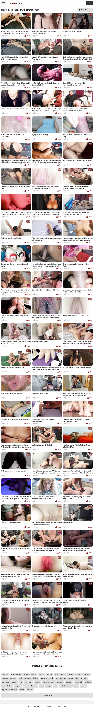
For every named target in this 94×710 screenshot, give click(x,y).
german (63, 678)
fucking (35, 678)
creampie (69, 682)
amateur (84, 678)
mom (53, 682)
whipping (44, 678)
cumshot (26, 674)
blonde (62, 674)
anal (20, 678)
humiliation (71, 674)
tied (21, 682)
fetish (42, 686)
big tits (70, 678)
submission (6, 682)
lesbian (9, 686)
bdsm (77, 678)
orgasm (83, 686)
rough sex (18, 686)
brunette (50, 674)
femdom (30, 690)
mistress (13, 678)
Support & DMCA (34, 706)
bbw (3, 686)
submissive (13, 690)
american (5, 674)
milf (78, 674)
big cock (41, 674)
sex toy (14, 682)
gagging (37, 682)
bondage (5, 678)
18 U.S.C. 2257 (61, 706)
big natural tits (16, 674)
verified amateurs (66, 686)
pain (30, 682)
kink (56, 674)
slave (55, 686)
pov (26, 682)
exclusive (60, 682)
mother (21, 690)
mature (33, 674)
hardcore (34, 686)
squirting (88, 682)
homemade (78, 682)
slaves (76, 686)
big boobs (27, 678)
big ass (4, 690)
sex (57, 678)
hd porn (26, 686)
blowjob (48, 686)
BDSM (16, 3)
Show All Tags (47, 695)
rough (51, 678)
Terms (48, 706)
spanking (46, 682)
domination (86, 674)
